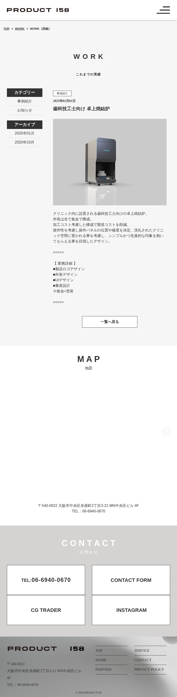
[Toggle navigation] (163, 10)
